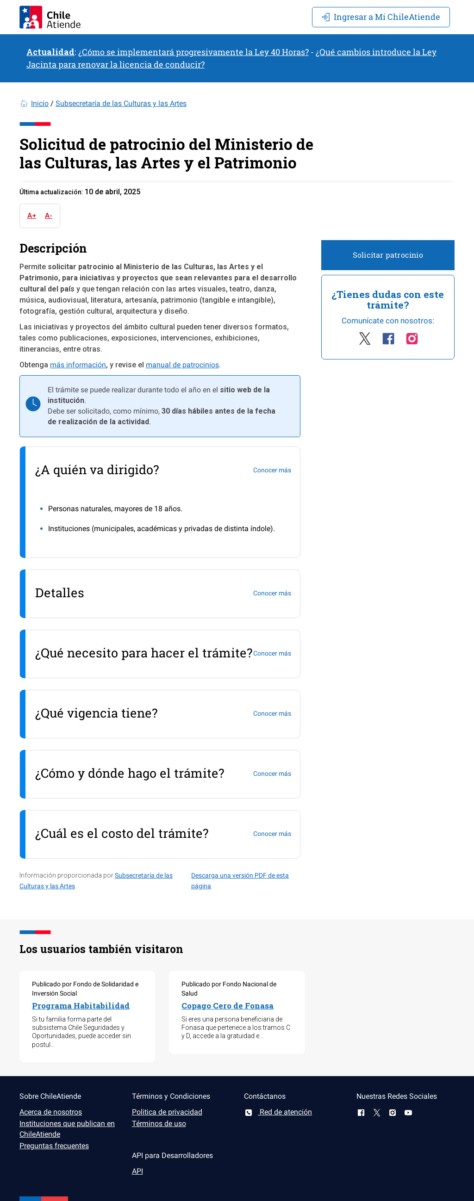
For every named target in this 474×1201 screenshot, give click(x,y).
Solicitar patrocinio (388, 255)
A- (48, 215)
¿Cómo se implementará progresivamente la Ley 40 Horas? (193, 51)
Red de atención (278, 1112)
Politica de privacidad (167, 1112)
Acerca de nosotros (50, 1112)
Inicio (40, 103)
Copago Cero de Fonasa (227, 1005)
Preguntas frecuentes (54, 1145)
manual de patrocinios (182, 364)
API (137, 1171)
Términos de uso (159, 1123)
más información (78, 364)
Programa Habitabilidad (81, 1005)
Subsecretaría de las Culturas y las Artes (121, 103)
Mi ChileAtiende (381, 16)
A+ (31, 215)
